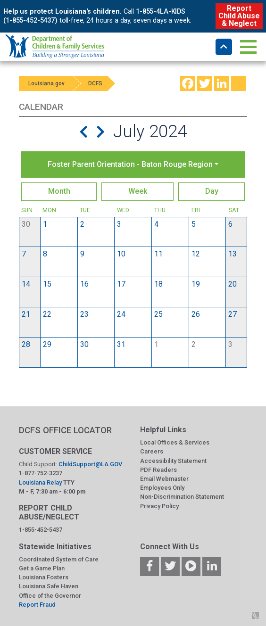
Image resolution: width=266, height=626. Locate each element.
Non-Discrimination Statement (182, 496)
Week (137, 191)
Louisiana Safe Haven (48, 586)
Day (211, 191)
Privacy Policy (159, 506)
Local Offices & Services (174, 442)
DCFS (95, 83)
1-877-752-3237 (40, 473)
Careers (151, 451)
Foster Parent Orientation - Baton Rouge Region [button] (130, 164)
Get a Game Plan (42, 568)
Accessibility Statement (173, 460)
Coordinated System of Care (59, 559)
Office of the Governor (50, 595)
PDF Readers (158, 469)
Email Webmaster (164, 478)
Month (59, 191)
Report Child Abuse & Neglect (238, 16)
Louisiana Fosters (43, 577)
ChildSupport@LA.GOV (90, 464)
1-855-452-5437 (40, 529)
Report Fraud (37, 604)
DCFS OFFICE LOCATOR (65, 430)
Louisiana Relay (41, 482)
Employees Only (162, 487)
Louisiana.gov (46, 83)
